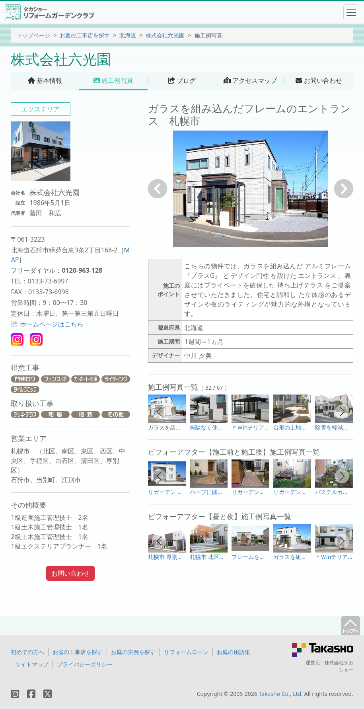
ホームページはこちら (52, 324)
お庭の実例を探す (133, 652)
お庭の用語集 (233, 652)
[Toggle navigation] (351, 12)
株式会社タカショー (339, 666)
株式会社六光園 (165, 35)
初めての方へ (27, 652)
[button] (159, 411)
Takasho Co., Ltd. (281, 693)
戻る (157, 188)
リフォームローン (186, 652)
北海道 (127, 35)
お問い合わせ (70, 573)
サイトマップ (32, 664)
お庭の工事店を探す (85, 35)
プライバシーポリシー (85, 664)
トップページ (33, 35)
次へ (343, 188)
